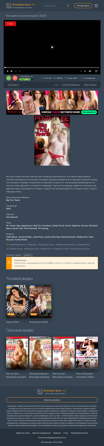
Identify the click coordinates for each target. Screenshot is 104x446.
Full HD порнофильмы (71, 85)
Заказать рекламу (52, 400)
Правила (57, 433)
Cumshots (46, 225)
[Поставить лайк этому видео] (8, 78)
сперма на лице (61, 248)
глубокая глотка (16, 248)
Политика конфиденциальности (52, 437)
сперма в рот (84, 244)
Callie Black (11, 237)
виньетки (46, 248)
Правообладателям (79, 433)
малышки (33, 244)
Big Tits (37, 225)
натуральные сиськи (81, 248)
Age (18, 225)
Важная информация (42, 433)
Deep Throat (58, 225)
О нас (65, 433)
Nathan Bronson (68, 237)
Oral (21, 228)
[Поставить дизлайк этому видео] (15, 78)
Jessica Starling (52, 237)
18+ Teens (11, 225)
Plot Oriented (30, 228)
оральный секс (32, 248)
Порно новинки (90, 85)
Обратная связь (23, 433)
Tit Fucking (43, 228)
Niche (15, 228)
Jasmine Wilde (25, 237)
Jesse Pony (38, 237)
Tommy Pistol (21, 239)
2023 (8, 208)
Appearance (27, 225)
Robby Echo (82, 237)
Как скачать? (13, 85)
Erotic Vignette (72, 225)
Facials (84, 225)
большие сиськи (47, 244)
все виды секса (19, 244)
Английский (12, 217)
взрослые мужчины (66, 244)
